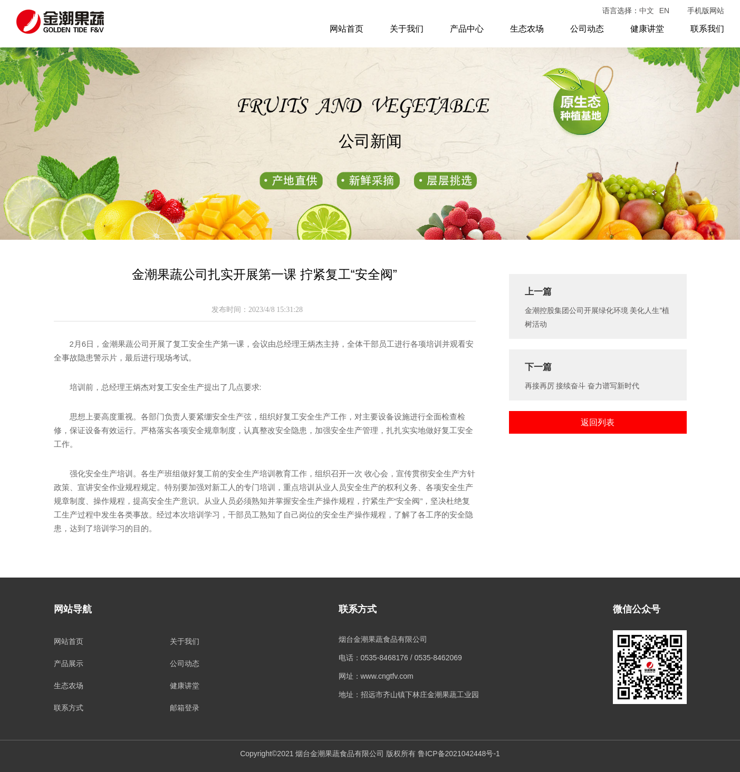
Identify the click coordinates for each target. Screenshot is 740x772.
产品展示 (68, 663)
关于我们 (407, 28)
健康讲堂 (647, 28)
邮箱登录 (184, 707)
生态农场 (527, 28)
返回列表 (597, 422)
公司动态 (587, 28)
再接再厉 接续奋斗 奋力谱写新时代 (582, 386)
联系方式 (68, 707)
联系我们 (707, 28)
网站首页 (346, 28)
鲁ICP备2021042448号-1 (459, 753)
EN (664, 10)
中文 (646, 10)
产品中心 (467, 28)
